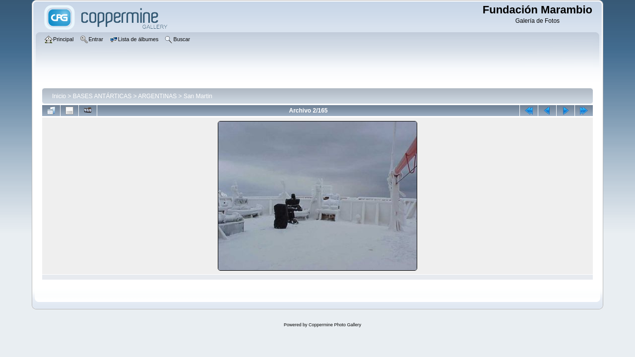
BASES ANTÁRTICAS (102, 96)
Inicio (59, 96)
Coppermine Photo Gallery (335, 324)
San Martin (198, 96)
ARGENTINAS (157, 96)
